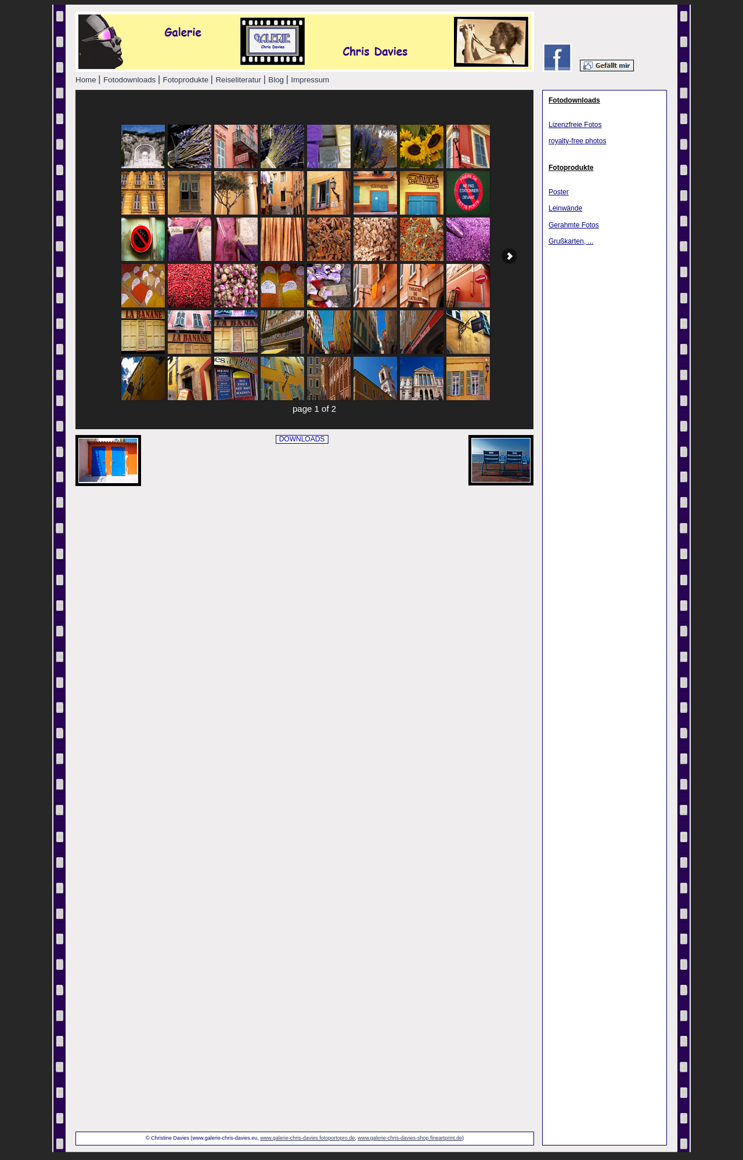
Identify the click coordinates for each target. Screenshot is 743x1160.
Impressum (310, 79)
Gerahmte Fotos (574, 225)
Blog (277, 79)
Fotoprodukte (571, 168)
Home (86, 79)
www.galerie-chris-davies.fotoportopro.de (307, 1138)
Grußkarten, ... (571, 241)
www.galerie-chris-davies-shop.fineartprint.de (410, 1138)
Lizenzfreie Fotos (575, 125)
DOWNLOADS (302, 439)
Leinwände (565, 208)
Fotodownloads (574, 100)
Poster (559, 192)
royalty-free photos (577, 141)
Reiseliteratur (239, 79)
